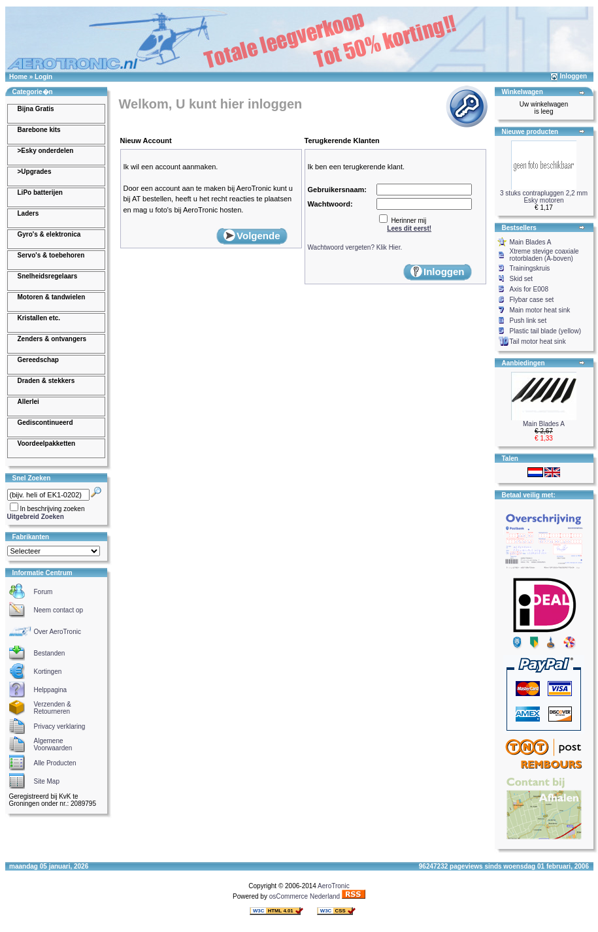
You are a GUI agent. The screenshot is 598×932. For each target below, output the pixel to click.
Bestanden (49, 653)
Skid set (521, 278)
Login (43, 76)
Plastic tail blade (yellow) (546, 331)
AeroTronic (334, 886)
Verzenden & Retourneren (52, 708)
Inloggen (573, 76)
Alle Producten (55, 763)
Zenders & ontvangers (52, 338)
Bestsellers (519, 227)
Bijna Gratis (36, 108)
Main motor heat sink (540, 310)
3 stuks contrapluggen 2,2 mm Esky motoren (544, 197)
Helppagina (50, 689)
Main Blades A (531, 242)
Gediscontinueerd (45, 422)
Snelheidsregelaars (48, 276)
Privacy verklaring (60, 726)
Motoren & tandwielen (52, 297)
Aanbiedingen (523, 363)
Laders (28, 213)
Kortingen (48, 671)
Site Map (46, 781)
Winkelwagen (522, 91)
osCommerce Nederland (304, 896)
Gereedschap (38, 359)
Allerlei (28, 401)
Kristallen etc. (39, 318)
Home (18, 76)
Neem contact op (59, 610)
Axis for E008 (529, 289)
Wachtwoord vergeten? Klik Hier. (355, 247)
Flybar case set (532, 299)
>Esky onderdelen (46, 150)
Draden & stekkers (46, 380)
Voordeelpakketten (47, 443)
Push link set (528, 320)
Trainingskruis (530, 268)
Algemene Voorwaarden (53, 744)
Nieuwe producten (530, 131)
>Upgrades (35, 171)
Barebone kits (39, 129)
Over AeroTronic (57, 631)
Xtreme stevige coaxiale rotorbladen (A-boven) (544, 255)
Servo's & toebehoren (51, 255)
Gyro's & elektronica (49, 234)
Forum (43, 591)
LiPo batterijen (40, 192)
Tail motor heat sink (538, 341)
